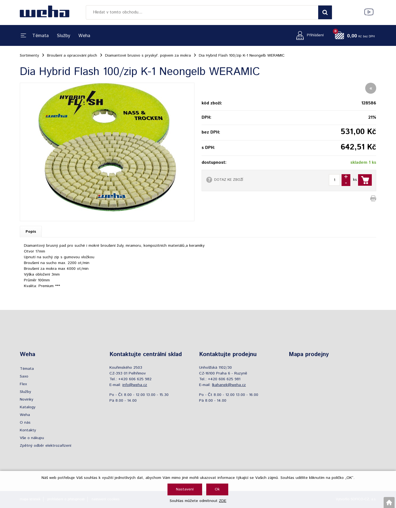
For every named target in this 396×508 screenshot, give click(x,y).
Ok (217, 489)
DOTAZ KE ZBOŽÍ (228, 179)
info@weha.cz (134, 385)
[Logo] (44, 12)
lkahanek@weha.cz (229, 385)
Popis (31, 231)
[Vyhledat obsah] (325, 12)
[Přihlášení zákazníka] (308, 35)
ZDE (222, 501)
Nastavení (185, 489)
